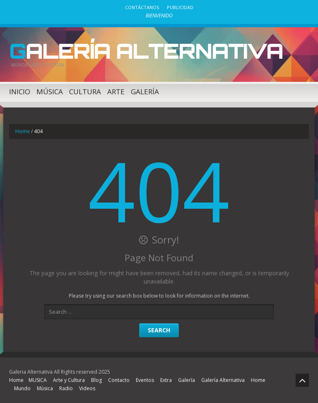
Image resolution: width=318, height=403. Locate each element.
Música (49, 91)
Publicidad (180, 7)
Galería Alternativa (146, 51)
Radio (66, 388)
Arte (116, 91)
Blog (96, 380)
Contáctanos (142, 7)
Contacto (119, 380)
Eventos (145, 380)
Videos (87, 388)
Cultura (85, 91)
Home (22, 131)
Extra (166, 380)
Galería (145, 91)
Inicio (19, 91)
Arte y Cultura (69, 380)
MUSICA (38, 380)
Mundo (22, 388)
